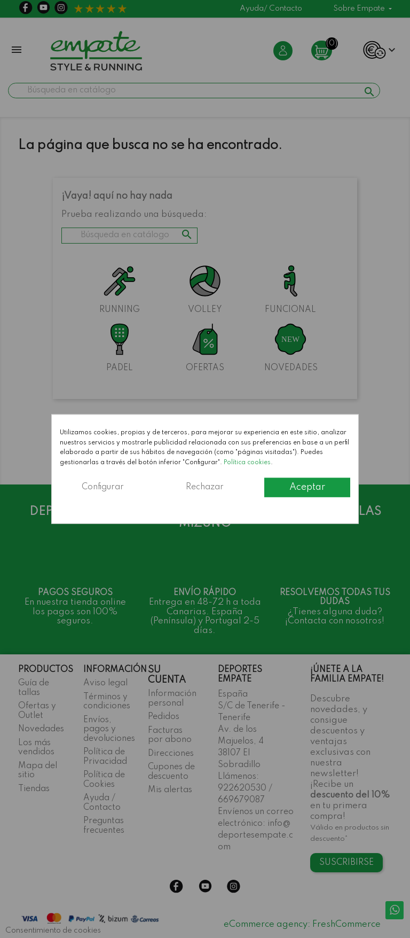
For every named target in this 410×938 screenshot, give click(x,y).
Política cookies (247, 462)
